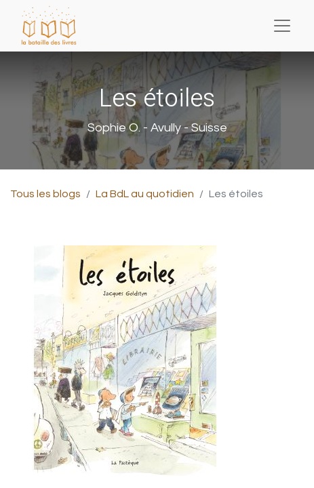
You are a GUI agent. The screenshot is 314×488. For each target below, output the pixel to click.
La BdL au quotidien (145, 193)
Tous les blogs (45, 193)
